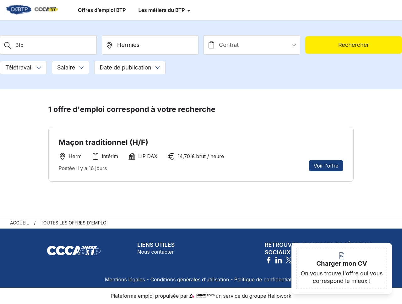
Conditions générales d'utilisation (189, 279)
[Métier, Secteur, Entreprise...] (48, 45)
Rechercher (353, 44)
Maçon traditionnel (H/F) (103, 142)
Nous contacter (155, 252)
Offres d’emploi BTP (102, 10)
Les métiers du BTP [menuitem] (162, 10)
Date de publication (130, 67)
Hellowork (279, 296)
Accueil (19, 222)
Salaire (70, 67)
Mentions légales (125, 279)
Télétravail (23, 67)
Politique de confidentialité (265, 279)
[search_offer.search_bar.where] (150, 45)
